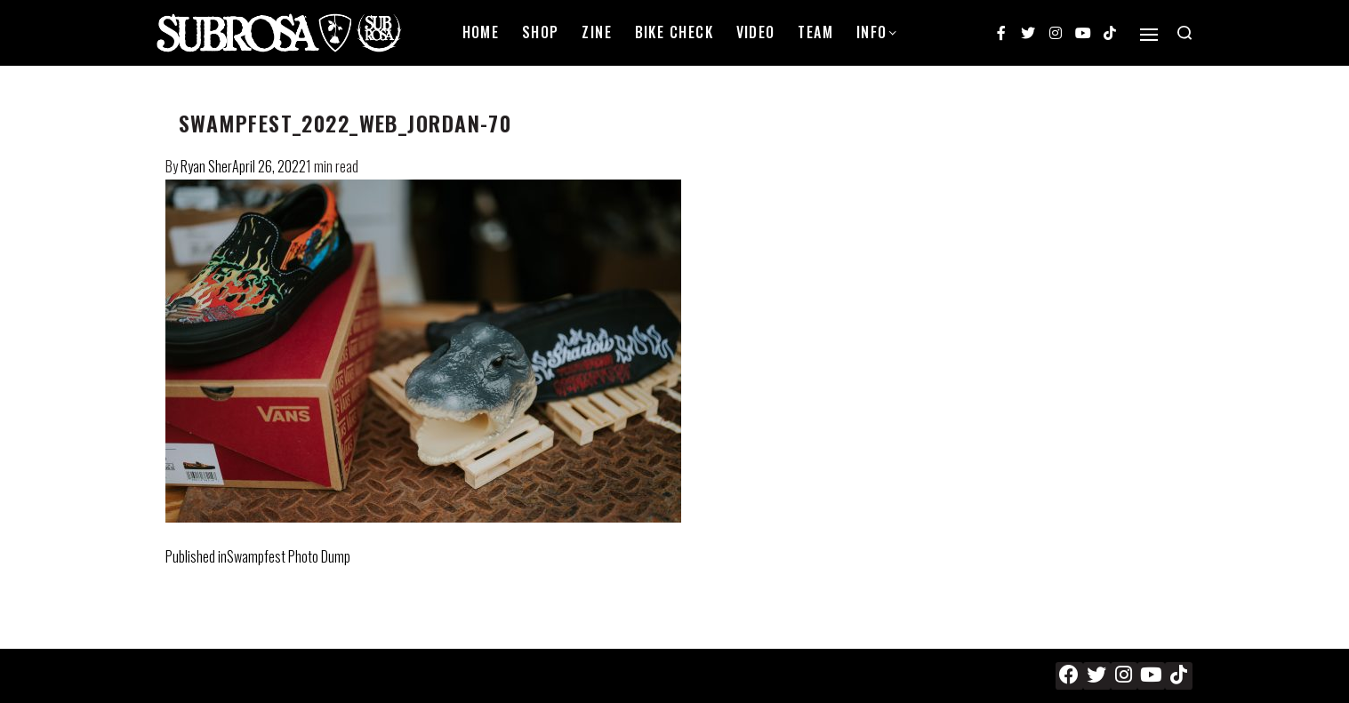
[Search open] (1184, 33)
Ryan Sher (206, 166)
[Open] (1149, 35)
